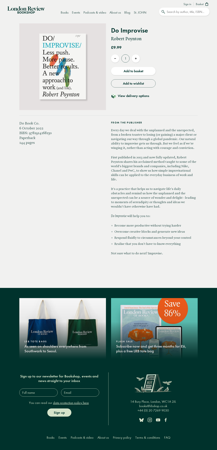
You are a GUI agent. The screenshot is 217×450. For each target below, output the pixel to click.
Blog (127, 12)
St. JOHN (140, 12)
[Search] (184, 12)
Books (64, 12)
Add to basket (133, 71)
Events (76, 12)
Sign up (59, 412)
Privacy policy (122, 437)
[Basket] (203, 4)
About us (115, 12)
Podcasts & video (94, 12)
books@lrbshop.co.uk (153, 406)
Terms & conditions (147, 437)
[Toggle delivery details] (132, 96)
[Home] (26, 9)
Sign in (187, 4)
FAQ (167, 437)
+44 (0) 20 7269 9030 (153, 410)
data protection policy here (71, 403)
